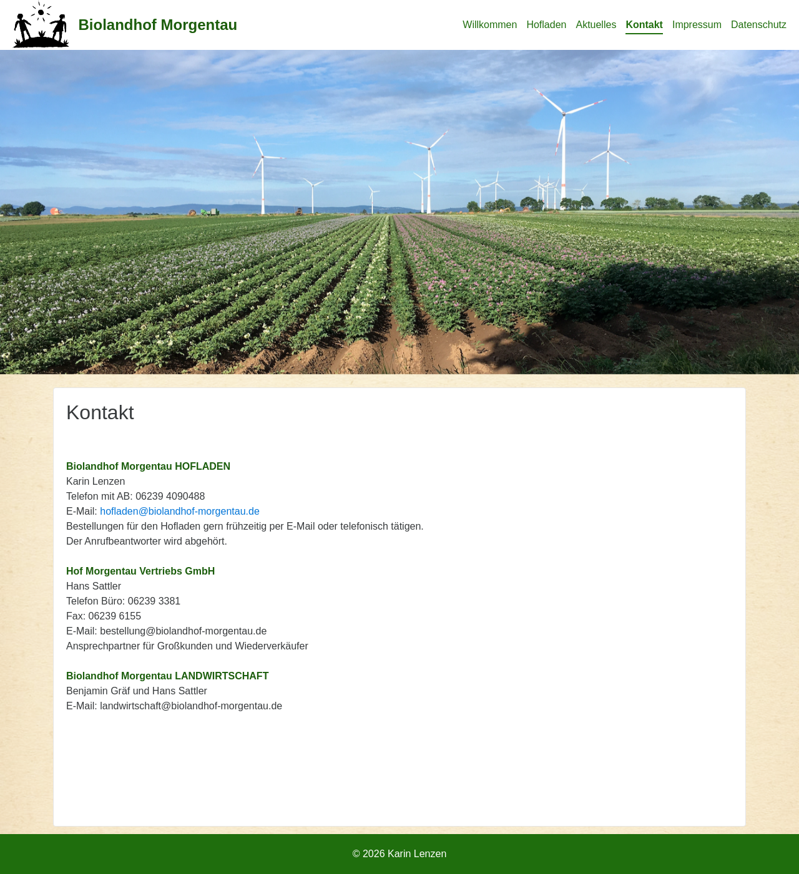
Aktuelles (596, 24)
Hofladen (546, 24)
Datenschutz (759, 24)
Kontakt (644, 24)
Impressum (697, 24)
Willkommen (490, 24)
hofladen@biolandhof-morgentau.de (180, 511)
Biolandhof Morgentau (158, 24)
